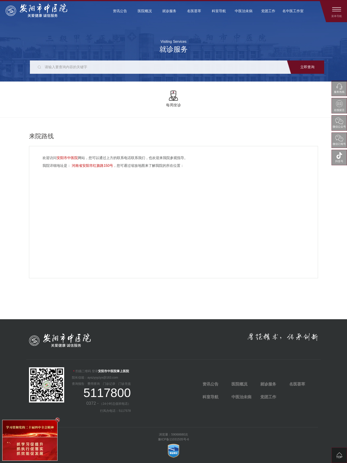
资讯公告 (120, 11)
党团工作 (268, 11)
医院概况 (145, 11)
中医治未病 (244, 11)
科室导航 (219, 11)
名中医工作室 (293, 11)
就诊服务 (169, 11)
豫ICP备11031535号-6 (173, 439)
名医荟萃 (194, 11)
